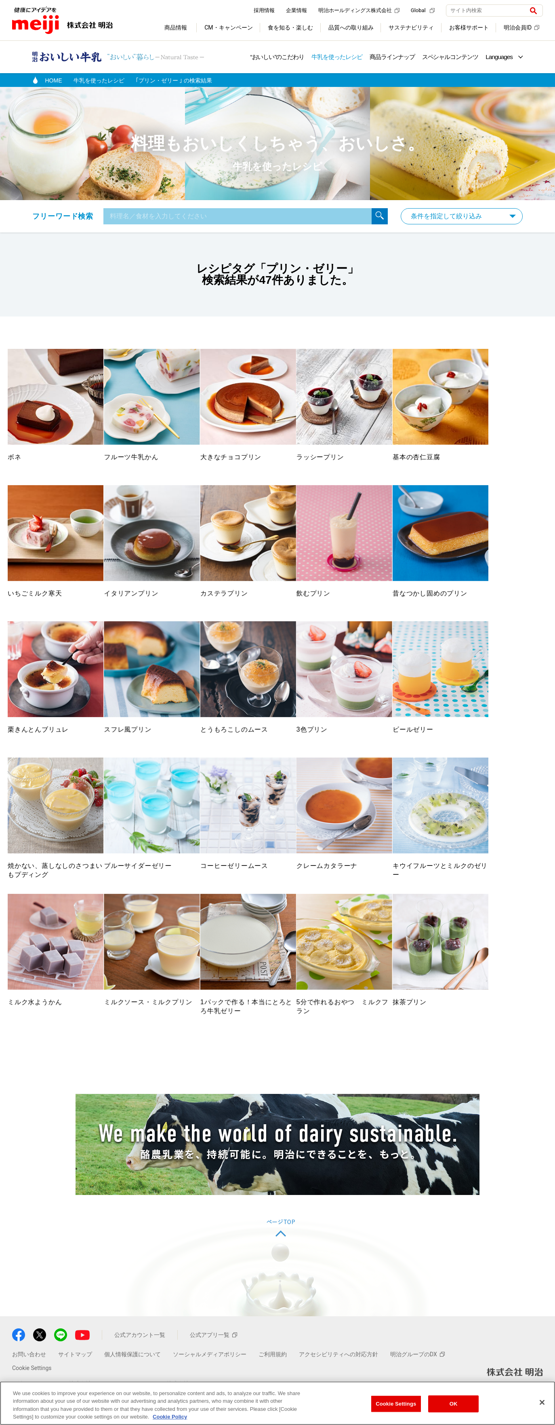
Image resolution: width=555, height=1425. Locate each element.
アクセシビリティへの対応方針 (338, 1378)
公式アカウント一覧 (139, 1359)
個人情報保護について (132, 1378)
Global (423, 10)
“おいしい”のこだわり (277, 56)
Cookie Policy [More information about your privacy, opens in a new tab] (170, 1417)
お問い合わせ (29, 1378)
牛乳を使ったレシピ (336, 56)
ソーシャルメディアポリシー (209, 1378)
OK (454, 1404)
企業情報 (296, 10)
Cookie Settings (396, 1404)
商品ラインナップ (392, 56)
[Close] (542, 1402)
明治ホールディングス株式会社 (358, 10)
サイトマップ (75, 1378)
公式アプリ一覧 (213, 1359)
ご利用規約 (273, 1378)
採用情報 (264, 10)
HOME (53, 80)
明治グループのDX (417, 1378)
